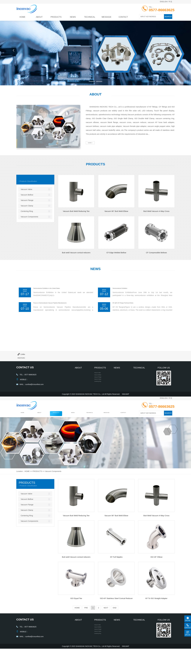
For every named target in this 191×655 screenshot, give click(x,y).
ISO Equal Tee (76, 601)
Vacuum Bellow (27, 195)
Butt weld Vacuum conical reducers (76, 253)
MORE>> (93, 145)
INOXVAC (21, 358)
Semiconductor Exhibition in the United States (55, 289)
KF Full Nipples (116, 560)
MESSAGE (106, 17)
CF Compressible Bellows (156, 253)
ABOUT (39, 17)
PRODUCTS (56, 17)
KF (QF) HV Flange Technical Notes (130, 303)
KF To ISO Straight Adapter (156, 601)
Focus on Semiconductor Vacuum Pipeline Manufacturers (61, 303)
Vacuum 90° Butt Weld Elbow (116, 211)
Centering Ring (27, 211)
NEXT (106, 611)
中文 (170, 2)
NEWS (73, 17)
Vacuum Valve (26, 189)
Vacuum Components (29, 217)
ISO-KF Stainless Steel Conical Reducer (116, 601)
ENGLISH (163, 2)
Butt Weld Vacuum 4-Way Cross (156, 211)
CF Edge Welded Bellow (116, 253)
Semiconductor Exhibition (125, 289)
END (114, 611)
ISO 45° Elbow (156, 560)
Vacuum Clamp (27, 206)
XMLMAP (125, 397)
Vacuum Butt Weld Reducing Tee (76, 211)
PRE (86, 611)
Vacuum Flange (27, 200)
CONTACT (123, 17)
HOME (22, 17)
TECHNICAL (89, 17)
